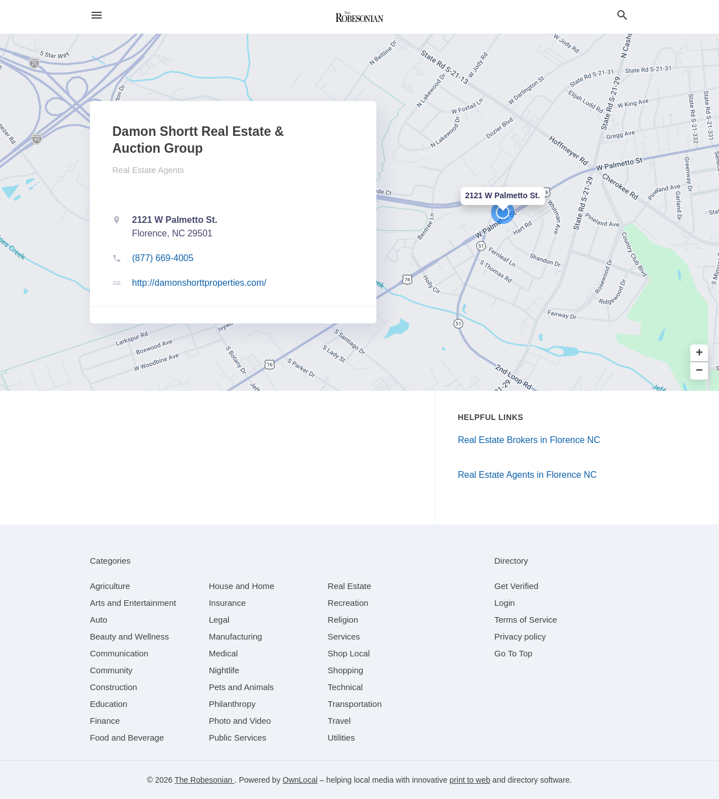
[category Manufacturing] (235, 636)
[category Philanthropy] (232, 704)
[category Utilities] (340, 737)
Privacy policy (520, 636)
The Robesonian (205, 779)
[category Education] (109, 704)
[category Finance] (105, 720)
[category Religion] (342, 619)
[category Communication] (119, 653)
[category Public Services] (238, 737)
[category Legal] (219, 619)
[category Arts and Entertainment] (133, 603)
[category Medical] (223, 653)
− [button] (699, 371)
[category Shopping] (345, 670)
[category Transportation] (354, 704)
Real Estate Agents (148, 170)
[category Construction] (113, 687)
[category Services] (343, 636)
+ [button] (699, 353)
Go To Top (513, 653)
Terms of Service (525, 619)
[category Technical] (345, 687)
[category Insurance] (227, 603)
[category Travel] (339, 720)
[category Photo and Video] (240, 720)
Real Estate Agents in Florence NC (527, 475)
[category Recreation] (347, 603)
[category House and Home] (242, 586)
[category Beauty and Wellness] (129, 636)
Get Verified (516, 586)
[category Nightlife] (224, 670)
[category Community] (111, 670)
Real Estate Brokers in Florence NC (529, 440)
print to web (469, 779)
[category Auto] (98, 619)
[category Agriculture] (110, 586)
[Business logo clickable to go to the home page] (359, 17)
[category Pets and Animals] (241, 687)
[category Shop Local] (348, 653)
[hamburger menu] (96, 15)
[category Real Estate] (349, 586)
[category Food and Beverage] (127, 737)
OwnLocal (300, 779)
